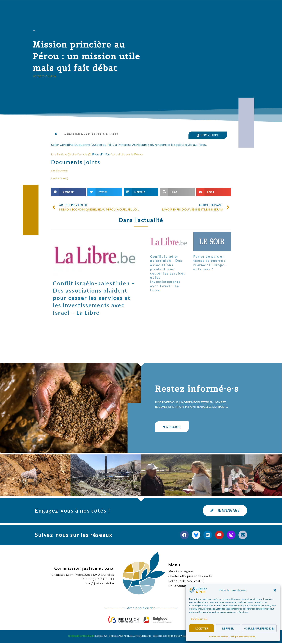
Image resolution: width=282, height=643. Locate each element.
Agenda (156, 8)
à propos (75, 8)
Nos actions (102, 8)
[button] (275, 590)
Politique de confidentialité (242, 636)
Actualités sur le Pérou (127, 154)
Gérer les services (199, 618)
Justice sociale (95, 133)
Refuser (228, 628)
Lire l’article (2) (81, 154)
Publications (131, 8)
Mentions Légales (181, 571)
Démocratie (73, 133)
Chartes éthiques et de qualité (190, 576)
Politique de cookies (218, 636)
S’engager (178, 8)
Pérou (114, 133)
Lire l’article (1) (61, 154)
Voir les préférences (259, 628)
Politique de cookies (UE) (186, 581)
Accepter (201, 628)
